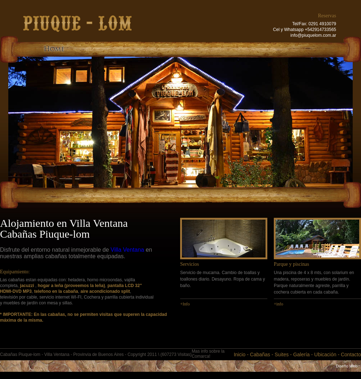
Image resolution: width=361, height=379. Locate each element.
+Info (185, 304)
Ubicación (325, 354)
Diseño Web (346, 366)
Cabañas (260, 354)
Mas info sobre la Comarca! (208, 354)
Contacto (351, 354)
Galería (301, 354)
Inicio (240, 354)
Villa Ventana (127, 250)
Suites (282, 354)
